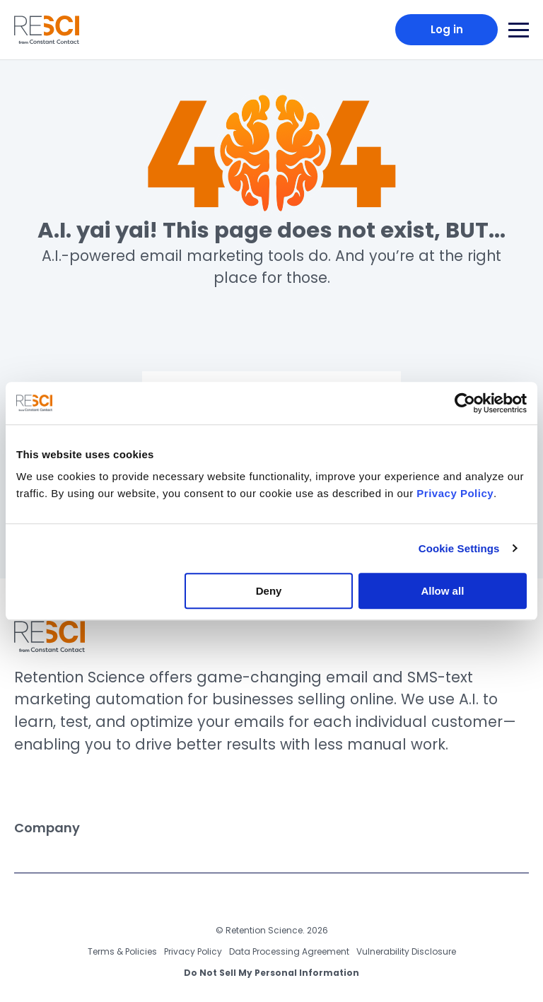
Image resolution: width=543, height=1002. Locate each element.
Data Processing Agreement (289, 951)
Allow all (442, 591)
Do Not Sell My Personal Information (271, 973)
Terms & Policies (122, 951)
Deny (269, 591)
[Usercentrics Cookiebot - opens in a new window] (465, 403)
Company (266, 828)
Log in (447, 29)
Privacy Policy (193, 951)
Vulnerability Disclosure (406, 951)
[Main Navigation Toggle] (518, 30)
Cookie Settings (459, 548)
